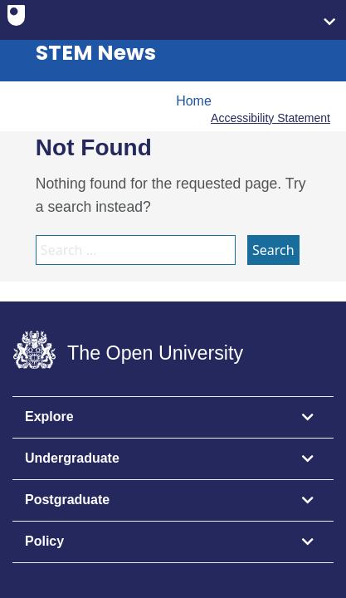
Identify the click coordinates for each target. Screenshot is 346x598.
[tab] (173, 418)
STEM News (96, 52)
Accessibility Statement (270, 118)
